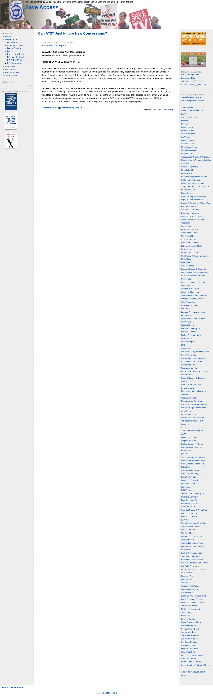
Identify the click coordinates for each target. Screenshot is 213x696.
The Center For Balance (190, 210)
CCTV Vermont (186, 137)
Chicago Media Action (189, 530)
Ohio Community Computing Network (195, 256)
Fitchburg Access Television (191, 401)
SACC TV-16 (186, 612)
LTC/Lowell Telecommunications (193, 276)
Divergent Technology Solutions (193, 282)
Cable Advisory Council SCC (191, 348)
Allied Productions (188, 302)
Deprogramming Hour (189, 368)
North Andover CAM (188, 626)
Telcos (154, 110)
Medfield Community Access (191, 536)
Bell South (168, 110)
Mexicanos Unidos (188, 249)
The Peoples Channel (189, 236)
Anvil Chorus (186, 322)
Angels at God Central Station (192, 200)
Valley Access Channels (190, 253)
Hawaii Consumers (188, 226)
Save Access (41, 7)
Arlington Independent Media (192, 543)
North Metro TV (187, 381)
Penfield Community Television (192, 444)
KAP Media (185, 487)
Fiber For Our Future (189, 619)
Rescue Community (188, 206)
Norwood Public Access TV (191, 385)
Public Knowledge (16, 54)
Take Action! (11, 39)
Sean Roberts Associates (190, 556)
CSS (115, 693)
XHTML (106, 693)
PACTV (184, 454)
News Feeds (11, 42)
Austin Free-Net (187, 315)
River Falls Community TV (191, 474)
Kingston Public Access (189, 589)
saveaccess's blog (50, 108)
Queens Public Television (190, 629)
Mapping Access (187, 154)
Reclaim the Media (16, 57)
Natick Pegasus (187, 592)
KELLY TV (185, 616)
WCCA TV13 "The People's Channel (194, 371)
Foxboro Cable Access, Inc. (191, 662)
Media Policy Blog (187, 170)
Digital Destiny (14, 48)
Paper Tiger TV (186, 262)
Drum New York (187, 576)
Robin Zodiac (186, 490)
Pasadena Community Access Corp (194, 269)
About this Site (12, 72)
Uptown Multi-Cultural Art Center (193, 318)
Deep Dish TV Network (189, 480)
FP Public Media (15, 60)
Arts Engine (185, 309)
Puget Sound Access (189, 398)
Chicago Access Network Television (194, 404)
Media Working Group (189, 190)
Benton (10, 51)
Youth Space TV (187, 573)
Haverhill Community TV (190, 470)
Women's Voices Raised (190, 289)
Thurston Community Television (192, 457)
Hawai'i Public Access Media (191, 216)
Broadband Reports (56, 45)
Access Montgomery (188, 342)
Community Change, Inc (190, 292)
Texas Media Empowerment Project (194, 295)
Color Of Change (187, 266)
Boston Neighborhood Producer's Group (196, 272)
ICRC (183, 345)
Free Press (185, 120)
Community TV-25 (188, 540)
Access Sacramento (188, 484)
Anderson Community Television (193, 602)
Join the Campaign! (191, 97)
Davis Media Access (188, 659)
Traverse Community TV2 (190, 527)
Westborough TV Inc (188, 365)
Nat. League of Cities (189, 117)
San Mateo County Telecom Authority (195, 352)
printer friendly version (71, 108)
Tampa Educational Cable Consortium (195, 187)
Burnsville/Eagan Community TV (193, 460)
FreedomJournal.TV (188, 414)
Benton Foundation (188, 140)
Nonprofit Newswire (188, 441)
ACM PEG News (15, 45)
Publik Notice (186, 467)
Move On (184, 124)
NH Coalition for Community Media (194, 358)
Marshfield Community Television (193, 523)
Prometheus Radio (188, 130)
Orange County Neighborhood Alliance (195, 665)
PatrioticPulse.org (187, 325)
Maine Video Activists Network (192, 560)
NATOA (184, 114)
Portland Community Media (191, 180)
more (29, 85)
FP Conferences (15, 63)
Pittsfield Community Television (192, 418)
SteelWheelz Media (188, 477)
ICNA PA (184, 520)
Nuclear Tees (186, 279)
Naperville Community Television (193, 378)
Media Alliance (186, 259)
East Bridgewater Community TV (193, 655)
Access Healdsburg (188, 632)
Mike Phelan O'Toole (188, 645)
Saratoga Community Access (192, 299)
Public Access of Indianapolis (192, 546)
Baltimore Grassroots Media (191, 246)
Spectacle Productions (189, 649)
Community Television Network (192, 183)
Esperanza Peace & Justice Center (194, 596)
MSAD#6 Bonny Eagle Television (193, 196)
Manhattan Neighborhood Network (194, 177)
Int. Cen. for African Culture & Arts (193, 569)
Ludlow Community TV (189, 639)
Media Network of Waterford (191, 503)
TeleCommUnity (187, 107)
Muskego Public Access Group (192, 609)
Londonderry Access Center (191, 361)
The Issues (10, 66)
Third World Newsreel (189, 533)
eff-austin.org (186, 411)
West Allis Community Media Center (194, 563)
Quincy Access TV (188, 507)
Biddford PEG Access (189, 517)
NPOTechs (185, 163)
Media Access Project (189, 147)
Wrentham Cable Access (190, 586)
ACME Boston (186, 173)
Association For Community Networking (195, 157)
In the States (11, 75)
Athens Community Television (192, 599)
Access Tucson (186, 338)
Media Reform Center (189, 150)
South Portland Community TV (192, 493)
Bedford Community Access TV (192, 553)
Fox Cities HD (186, 579)
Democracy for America (190, 213)
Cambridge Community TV (191, 167)
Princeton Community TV (190, 329)
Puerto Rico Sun (187, 193)
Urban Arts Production (189, 305)
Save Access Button (188, 78)
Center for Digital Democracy (192, 111)
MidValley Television (188, 332)
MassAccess (186, 550)
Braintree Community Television (193, 312)
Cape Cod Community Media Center (194, 510)
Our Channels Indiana (189, 642)
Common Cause (187, 127)
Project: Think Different (189, 243)
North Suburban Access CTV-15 (193, 464)
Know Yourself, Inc (188, 652)
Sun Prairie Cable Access (190, 566)
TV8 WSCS (185, 583)
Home (8, 36)
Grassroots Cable (187, 144)
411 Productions (187, 375)
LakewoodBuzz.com (188, 437)
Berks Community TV (189, 500)
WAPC (183, 434)
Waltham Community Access (191, 447)
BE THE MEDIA (187, 451)
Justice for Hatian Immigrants (192, 431)
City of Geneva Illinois (189, 355)
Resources (10, 69)
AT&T (160, 110)
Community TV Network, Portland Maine (196, 203)
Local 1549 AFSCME (189, 239)
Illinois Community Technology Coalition (196, 160)
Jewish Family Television (190, 635)
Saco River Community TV (191, 497)
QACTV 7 (184, 428)
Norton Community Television (192, 622)
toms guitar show (187, 388)
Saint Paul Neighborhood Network (193, 408)
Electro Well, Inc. (187, 286)
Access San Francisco (189, 229)
